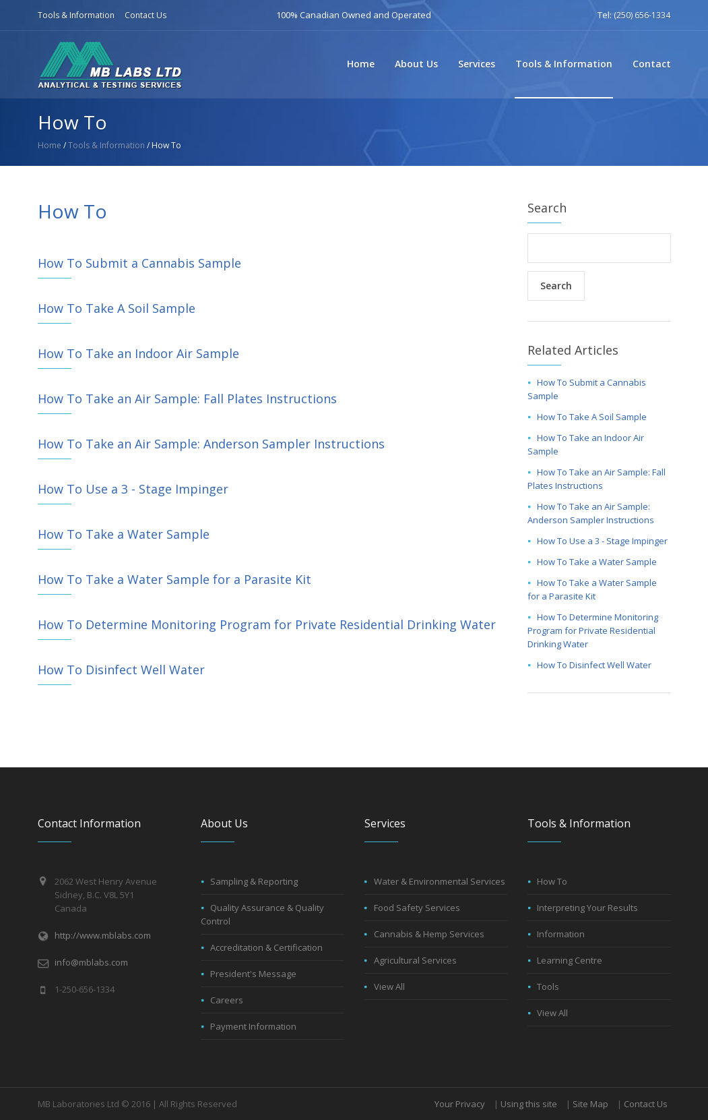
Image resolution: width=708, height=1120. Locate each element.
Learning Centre (569, 960)
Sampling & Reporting (254, 881)
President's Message (253, 974)
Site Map (590, 1104)
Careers (226, 1000)
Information (561, 934)
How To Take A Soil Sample (116, 308)
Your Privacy (460, 1104)
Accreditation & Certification (266, 947)
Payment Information (253, 1026)
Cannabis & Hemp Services (429, 934)
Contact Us (145, 15)
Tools (548, 986)
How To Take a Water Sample (124, 534)
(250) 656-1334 (642, 15)
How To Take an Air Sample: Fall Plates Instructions (187, 398)
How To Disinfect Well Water (121, 669)
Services (476, 63)
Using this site (529, 1104)
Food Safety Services (417, 908)
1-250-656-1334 (85, 989)
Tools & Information (76, 15)
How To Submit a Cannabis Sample (139, 263)
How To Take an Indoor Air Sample (138, 353)
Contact (652, 63)
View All (389, 986)
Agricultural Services (415, 960)
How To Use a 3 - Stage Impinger (133, 489)
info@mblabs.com (91, 962)
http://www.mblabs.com (103, 935)
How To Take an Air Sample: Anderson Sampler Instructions (211, 444)
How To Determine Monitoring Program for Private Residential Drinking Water (267, 624)
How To (552, 881)
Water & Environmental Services (439, 881)
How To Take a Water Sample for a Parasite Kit (174, 579)
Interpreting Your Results (587, 908)
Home (361, 63)
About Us (416, 63)
